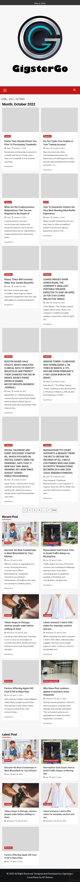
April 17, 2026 (17, 695)
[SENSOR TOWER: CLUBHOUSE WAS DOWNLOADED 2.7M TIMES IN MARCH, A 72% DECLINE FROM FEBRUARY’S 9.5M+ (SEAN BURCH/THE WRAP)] (59, 340)
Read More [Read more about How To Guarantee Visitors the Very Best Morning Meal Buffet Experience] (47, 236)
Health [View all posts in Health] (7, 136)
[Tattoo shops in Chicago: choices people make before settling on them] (20, 606)
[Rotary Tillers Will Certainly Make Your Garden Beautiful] (20, 258)
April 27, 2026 (56, 560)
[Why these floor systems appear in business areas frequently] (59, 672)
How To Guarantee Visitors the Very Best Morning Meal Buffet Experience (59, 210)
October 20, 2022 (20, 286)
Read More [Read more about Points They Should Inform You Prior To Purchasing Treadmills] (8, 166)
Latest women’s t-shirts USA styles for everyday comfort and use (58, 625)
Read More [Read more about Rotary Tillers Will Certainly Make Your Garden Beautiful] (8, 305)
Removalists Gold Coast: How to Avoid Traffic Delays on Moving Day (58, 553)
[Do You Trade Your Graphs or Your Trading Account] (59, 120)
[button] (5, 90)
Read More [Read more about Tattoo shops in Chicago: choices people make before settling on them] (8, 654)
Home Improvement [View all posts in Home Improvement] (51, 543)
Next (54, 510)
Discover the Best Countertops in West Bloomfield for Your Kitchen (20, 553)
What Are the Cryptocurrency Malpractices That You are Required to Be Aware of (19, 210)
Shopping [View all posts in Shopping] (47, 615)
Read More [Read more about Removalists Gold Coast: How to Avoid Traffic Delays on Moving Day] (47, 585)
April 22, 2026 (61, 633)
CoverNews (33, 877)
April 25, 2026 (22, 633)
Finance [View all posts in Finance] (8, 202)
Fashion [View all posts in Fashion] (8, 615)
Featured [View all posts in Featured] (47, 274)
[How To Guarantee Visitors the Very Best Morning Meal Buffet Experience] (59, 185)
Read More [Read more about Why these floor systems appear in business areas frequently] (47, 723)
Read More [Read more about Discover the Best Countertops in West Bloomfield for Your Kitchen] (8, 588)
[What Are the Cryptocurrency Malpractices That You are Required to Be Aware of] (20, 185)
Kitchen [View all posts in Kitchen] (8, 543)
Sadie (9, 148)
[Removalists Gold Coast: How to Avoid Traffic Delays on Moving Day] (59, 534)
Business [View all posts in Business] (47, 136)
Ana (8, 560)
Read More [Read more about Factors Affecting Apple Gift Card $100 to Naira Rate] (8, 717)
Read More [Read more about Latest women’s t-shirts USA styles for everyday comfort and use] (47, 654)
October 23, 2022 (59, 148)
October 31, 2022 (20, 148)
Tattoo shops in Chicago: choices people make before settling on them (19, 625)
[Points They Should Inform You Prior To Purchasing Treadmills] (20, 120)
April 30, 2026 (17, 560)
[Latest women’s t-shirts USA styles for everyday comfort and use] (59, 606)
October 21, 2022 (20, 217)
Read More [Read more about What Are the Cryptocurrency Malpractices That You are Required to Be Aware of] (8, 242)
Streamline (10, 633)
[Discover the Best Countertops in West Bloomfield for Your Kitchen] (20, 534)
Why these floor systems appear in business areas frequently (56, 691)
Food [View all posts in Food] (46, 202)
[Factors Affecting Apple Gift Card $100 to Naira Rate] (20, 672)
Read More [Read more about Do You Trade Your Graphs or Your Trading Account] (47, 170)
